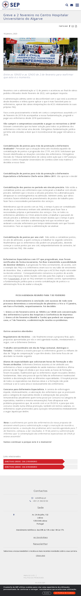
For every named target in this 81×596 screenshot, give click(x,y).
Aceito (46, 593)
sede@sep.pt (40, 498)
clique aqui (40, 555)
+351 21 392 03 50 (40, 501)
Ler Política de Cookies (64, 593)
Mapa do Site (29, 575)
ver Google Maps (40, 537)
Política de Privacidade (34, 578)
